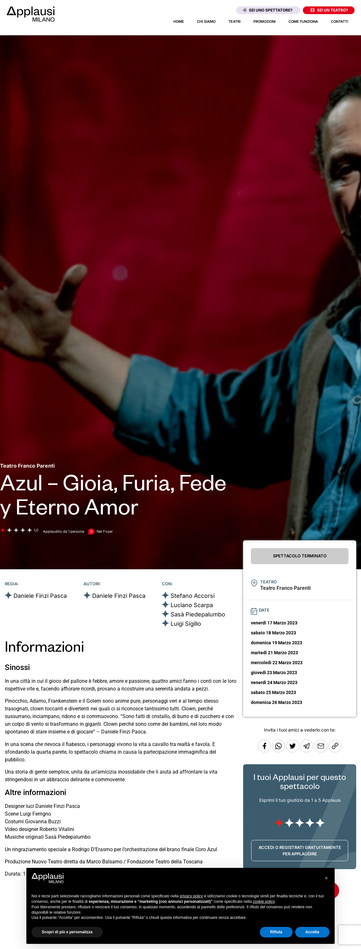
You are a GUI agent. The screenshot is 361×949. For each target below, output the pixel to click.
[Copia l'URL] (321, 751)
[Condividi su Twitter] (293, 751)
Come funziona (303, 21)
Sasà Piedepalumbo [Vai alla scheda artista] (198, 614)
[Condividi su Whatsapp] (279, 751)
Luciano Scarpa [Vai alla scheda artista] (192, 605)
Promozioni (264, 21)
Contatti (339, 21)
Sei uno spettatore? (267, 10)
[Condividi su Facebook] (264, 751)
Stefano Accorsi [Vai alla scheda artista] (193, 595)
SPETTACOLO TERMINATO (300, 555)
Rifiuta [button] (276, 932)
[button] (326, 878)
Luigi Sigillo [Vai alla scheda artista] (186, 623)
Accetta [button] (312, 932)
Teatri (234, 21)
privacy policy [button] (191, 896)
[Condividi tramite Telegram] (307, 751)
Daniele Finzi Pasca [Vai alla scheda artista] (40, 595)
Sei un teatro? (329, 10)
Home (178, 21)
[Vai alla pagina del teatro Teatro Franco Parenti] (27, 465)
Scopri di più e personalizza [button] (67, 932)
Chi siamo (206, 21)
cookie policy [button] (264, 901)
